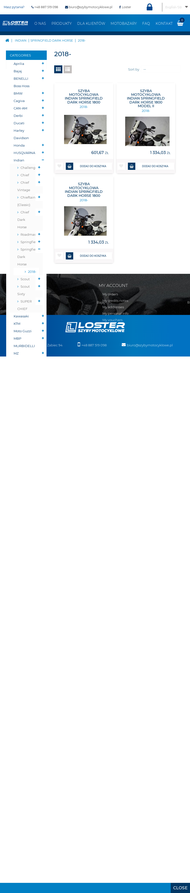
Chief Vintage (23, 186)
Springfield (30, 242)
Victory (19, 390)
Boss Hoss (21, 86)
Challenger (30, 168)
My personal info (115, 679)
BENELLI (21, 78)
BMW (18, 93)
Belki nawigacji (21, 461)
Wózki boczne (19, 609)
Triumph (21, 376)
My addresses (113, 673)
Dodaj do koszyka (86, 166)
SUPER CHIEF (24, 305)
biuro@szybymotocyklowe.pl (88, 7)
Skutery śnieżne (20, 424)
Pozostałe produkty (21, 624)
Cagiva (19, 101)
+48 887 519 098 (44, 7)
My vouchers (112, 686)
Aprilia (19, 64)
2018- (31, 272)
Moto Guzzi (23, 331)
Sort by (133, 69)
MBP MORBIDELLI (24, 342)
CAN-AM (20, 108)
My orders (110, 660)
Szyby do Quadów (21, 580)
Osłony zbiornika (21, 528)
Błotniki (20, 472)
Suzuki (19, 368)
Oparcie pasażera (21, 490)
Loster (125, 7)
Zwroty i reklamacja (21, 690)
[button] (59, 166)
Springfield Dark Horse (28, 256)
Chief (25, 175)
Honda (19, 145)
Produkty (61, 23)
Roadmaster (30, 234)
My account (113, 651)
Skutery (20, 413)
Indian (19, 160)
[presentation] (180, 888)
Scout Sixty (23, 290)
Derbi (18, 116)
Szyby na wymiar (21, 594)
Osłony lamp (24, 517)
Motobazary (124, 23)
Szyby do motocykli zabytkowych (24, 561)
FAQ (146, 23)
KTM (17, 324)
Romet (19, 361)
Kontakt (164, 23)
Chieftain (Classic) (26, 201)
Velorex (19, 383)
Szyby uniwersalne (24, 542)
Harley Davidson (21, 134)
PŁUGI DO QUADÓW (22, 438)
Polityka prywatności (22, 697)
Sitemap (13, 658)
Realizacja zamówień (22, 677)
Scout (25, 279)
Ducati (19, 123)
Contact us (14, 664)
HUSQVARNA (24, 153)
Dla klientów (91, 23)
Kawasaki (21, 316)
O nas (40, 23)
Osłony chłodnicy (21, 505)
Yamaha (20, 398)
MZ (16, 353)
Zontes (19, 405)
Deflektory (22, 480)
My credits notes (115, 666)
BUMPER (21, 450)
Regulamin (15, 671)
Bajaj (18, 71)
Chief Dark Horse (23, 219)
